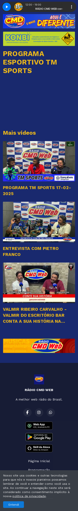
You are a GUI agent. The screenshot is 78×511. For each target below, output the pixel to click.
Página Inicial (39, 461)
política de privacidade (29, 496)
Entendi (13, 504)
